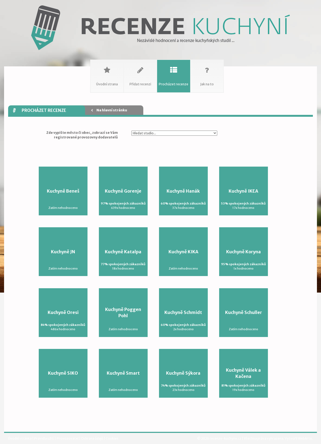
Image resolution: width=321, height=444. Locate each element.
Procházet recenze (173, 73)
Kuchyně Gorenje (123, 199)
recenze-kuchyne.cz (225, 438)
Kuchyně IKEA (243, 199)
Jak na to (206, 73)
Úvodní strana (107, 73)
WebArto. (305, 438)
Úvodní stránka (20, 438)
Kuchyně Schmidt (183, 320)
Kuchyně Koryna (243, 260)
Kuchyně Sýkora (183, 381)
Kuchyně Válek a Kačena (243, 379)
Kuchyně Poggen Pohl (123, 319)
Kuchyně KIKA (183, 260)
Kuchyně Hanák (183, 199)
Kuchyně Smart (123, 381)
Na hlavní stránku (109, 110)
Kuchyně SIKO (63, 381)
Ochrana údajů (92, 438)
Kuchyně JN (63, 260)
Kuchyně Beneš (63, 199)
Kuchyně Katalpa (123, 260)
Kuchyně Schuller (243, 320)
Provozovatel (68, 438)
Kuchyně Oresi (63, 320)
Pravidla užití (44, 438)
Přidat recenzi (140, 73)
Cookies (112, 438)
